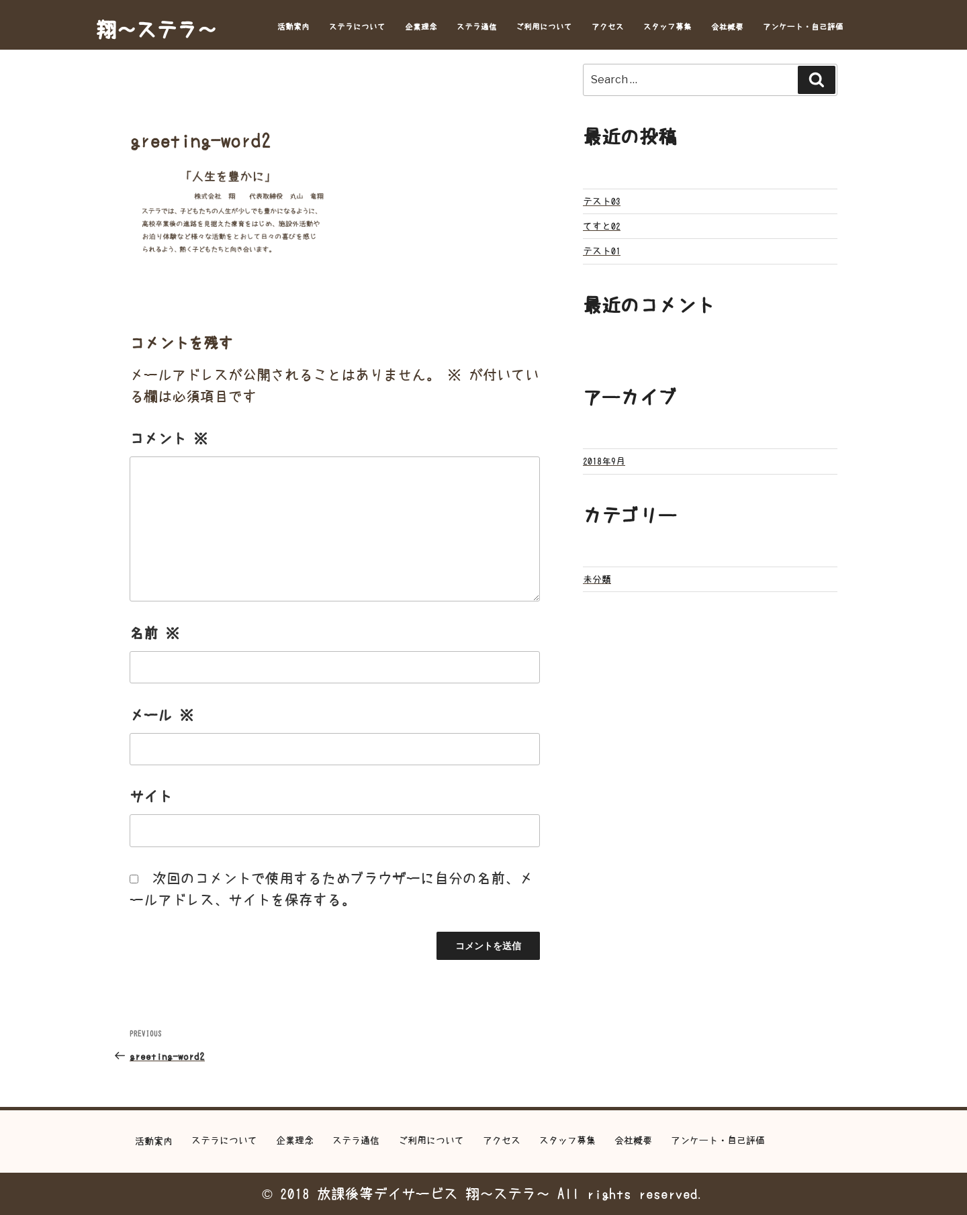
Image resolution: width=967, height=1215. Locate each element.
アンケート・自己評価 (803, 27)
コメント (169, 439)
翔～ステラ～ (156, 29)
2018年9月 (604, 461)
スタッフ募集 (667, 27)
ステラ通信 (477, 27)
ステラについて (357, 27)
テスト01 (601, 251)
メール (161, 715)
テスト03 (601, 201)
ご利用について (544, 27)
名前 (154, 633)
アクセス (608, 27)
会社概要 (727, 27)
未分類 (597, 579)
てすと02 (601, 226)
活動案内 (293, 27)
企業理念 (421, 27)
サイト (151, 796)
